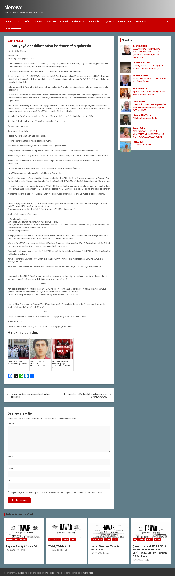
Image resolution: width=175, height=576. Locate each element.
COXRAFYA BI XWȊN (142, 145)
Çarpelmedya (13, 28)
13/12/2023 (138, 560)
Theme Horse (48, 573)
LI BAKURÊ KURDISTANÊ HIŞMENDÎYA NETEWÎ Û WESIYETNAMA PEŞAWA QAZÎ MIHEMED (149, 107)
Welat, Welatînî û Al (59, 546)
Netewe (13, 7)
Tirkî (18, 21)
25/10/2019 (13, 51)
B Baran (23, 51)
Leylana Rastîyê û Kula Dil (21, 546)
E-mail (11, 468)
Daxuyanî (51, 21)
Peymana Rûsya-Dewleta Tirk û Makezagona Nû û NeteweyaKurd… (85, 395)
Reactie (12, 423)
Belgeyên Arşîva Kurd (19, 514)
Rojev (38, 21)
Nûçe (28, 21)
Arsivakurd (124, 21)
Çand (109, 21)
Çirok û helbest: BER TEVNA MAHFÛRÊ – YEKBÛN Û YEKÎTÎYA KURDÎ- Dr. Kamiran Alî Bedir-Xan (150, 551)
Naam (11, 456)
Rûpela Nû (140, 21)
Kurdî (9, 21)
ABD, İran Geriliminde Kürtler (145, 118)
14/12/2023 (96, 553)
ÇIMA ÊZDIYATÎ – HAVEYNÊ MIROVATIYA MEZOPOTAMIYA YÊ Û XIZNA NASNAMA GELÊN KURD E (148, 134)
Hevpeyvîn (93, 21)
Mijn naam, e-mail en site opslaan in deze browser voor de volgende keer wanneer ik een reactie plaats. (57, 492)
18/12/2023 (11, 550)
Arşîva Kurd (12, 540)
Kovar (23, 540)
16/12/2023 (53, 550)
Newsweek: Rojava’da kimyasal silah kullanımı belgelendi (31, 395)
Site (9, 480)
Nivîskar (76, 21)
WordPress (88, 573)
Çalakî (64, 21)
